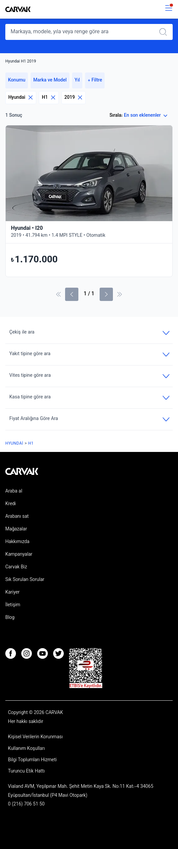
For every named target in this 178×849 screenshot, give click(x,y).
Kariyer (12, 592)
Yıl (77, 80)
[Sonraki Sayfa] (106, 294)
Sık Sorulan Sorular (24, 580)
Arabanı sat (17, 516)
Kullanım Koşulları (26, 749)
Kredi (10, 504)
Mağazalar (16, 529)
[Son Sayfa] (119, 294)
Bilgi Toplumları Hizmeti (32, 760)
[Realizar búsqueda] (165, 32)
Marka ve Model (49, 80)
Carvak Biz (16, 567)
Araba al (13, 491)
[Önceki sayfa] (71, 294)
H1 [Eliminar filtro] (49, 97)
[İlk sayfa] (58, 294)
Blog (10, 618)
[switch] (169, 9)
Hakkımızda (17, 542)
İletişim (12, 605)
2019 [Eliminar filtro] (73, 97)
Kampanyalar (18, 554)
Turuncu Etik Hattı (26, 771)
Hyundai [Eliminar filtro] (20, 97)
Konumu (16, 80)
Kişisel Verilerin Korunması (35, 737)
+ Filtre (95, 80)
